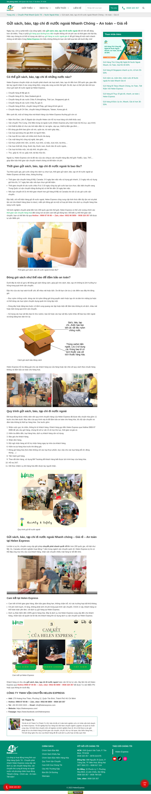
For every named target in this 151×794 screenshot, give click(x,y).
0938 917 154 (96, 765)
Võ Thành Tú (28, 720)
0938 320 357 (132, 8)
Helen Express (33, 39)
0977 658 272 (83, 765)
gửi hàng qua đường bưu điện (41, 34)
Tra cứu (114, 8)
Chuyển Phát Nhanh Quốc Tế (30, 15)
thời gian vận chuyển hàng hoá (19, 213)
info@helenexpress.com (45, 705)
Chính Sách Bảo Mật (50, 750)
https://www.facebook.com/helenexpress (33, 712)
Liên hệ (144, 784)
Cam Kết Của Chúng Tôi (52, 765)
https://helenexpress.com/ (27, 708)
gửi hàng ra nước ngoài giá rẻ (57, 36)
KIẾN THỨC (60, 8)
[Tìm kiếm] (143, 8)
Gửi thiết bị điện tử (16, 126)
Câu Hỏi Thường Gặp (51, 769)
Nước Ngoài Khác (51, 15)
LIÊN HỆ (77, 8)
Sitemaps (46, 776)
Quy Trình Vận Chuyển (51, 761)
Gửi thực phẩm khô (16, 143)
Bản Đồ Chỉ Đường (50, 772)
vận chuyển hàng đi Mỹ (26, 180)
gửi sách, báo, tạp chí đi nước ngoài (62, 31)
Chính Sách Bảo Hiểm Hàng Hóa (55, 758)
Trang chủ (11, 15)
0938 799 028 (95, 775)
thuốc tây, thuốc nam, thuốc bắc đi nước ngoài (47, 146)
